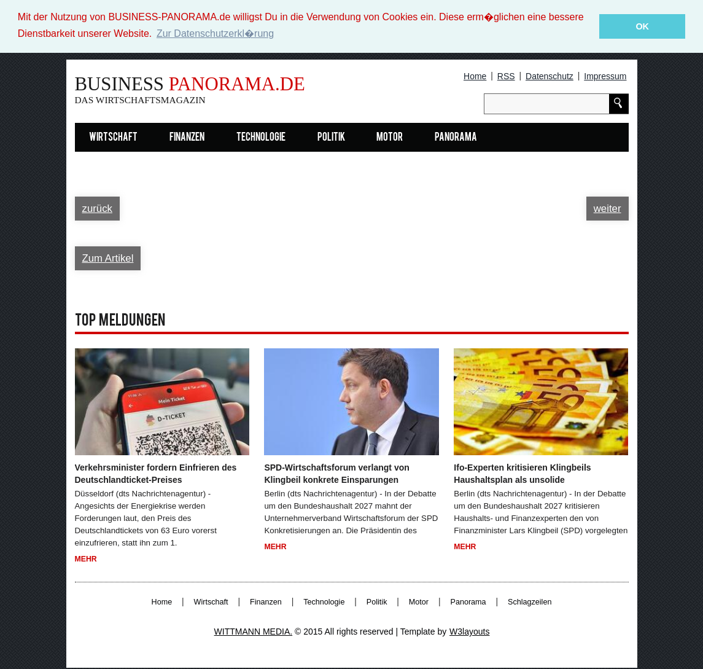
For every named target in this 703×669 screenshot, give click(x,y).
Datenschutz (549, 76)
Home (475, 76)
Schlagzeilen (529, 602)
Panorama (456, 138)
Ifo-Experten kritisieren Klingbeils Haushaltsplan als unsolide (522, 474)
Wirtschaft (113, 138)
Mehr (86, 559)
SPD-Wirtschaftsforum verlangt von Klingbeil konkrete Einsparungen (336, 474)
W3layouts (469, 631)
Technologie (260, 138)
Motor (389, 138)
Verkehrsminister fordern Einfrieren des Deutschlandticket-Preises (156, 474)
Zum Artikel (108, 258)
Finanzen (186, 138)
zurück (97, 208)
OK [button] (642, 26)
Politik (331, 138)
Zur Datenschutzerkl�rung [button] (215, 33)
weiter (607, 208)
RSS (506, 76)
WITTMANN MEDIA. (253, 631)
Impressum (605, 76)
